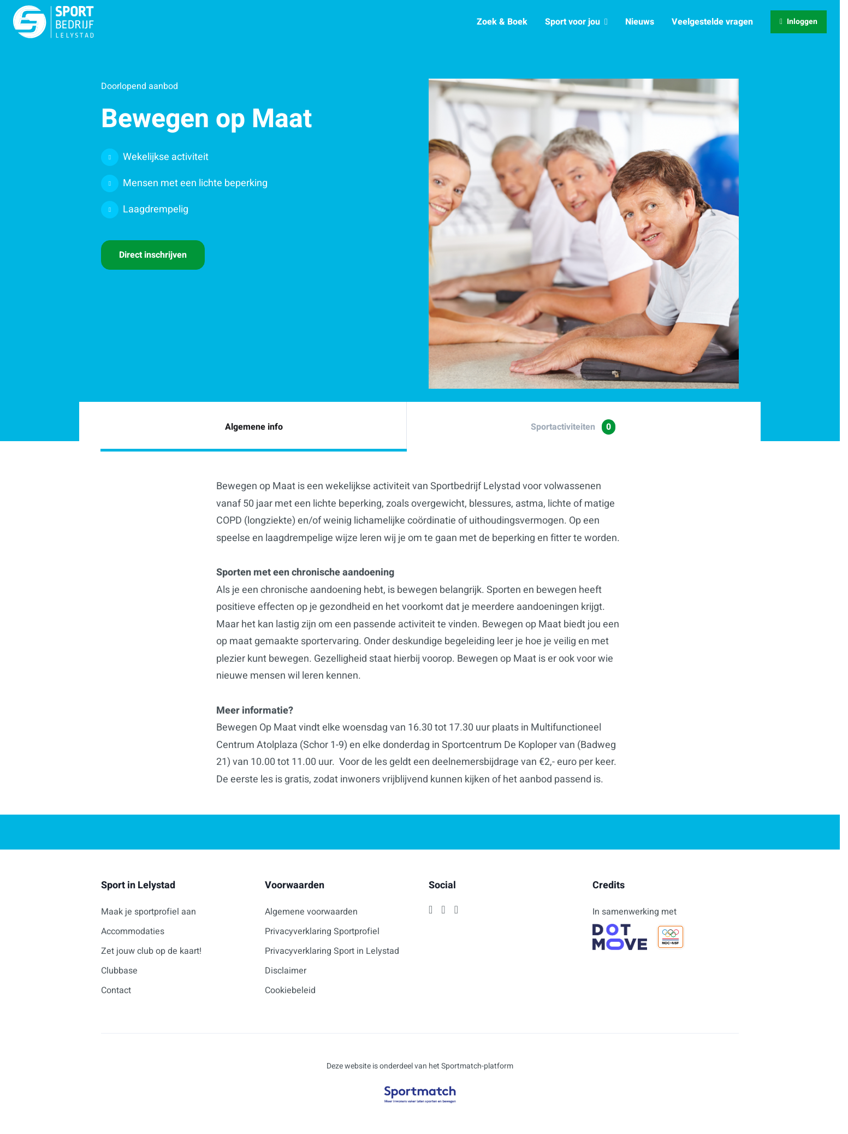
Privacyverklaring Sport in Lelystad (332, 951)
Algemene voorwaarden (311, 911)
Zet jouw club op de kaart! (151, 951)
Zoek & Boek (502, 21)
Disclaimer (285, 970)
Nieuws (639, 21)
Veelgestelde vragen (712, 21)
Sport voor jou (576, 21)
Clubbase (119, 970)
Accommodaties (132, 931)
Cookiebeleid (290, 990)
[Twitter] (456, 909)
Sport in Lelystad (138, 885)
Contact (116, 990)
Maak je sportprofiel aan (148, 911)
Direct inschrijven (153, 255)
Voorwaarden (294, 885)
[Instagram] (443, 909)
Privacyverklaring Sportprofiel (322, 931)
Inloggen (798, 21)
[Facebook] (430, 909)
